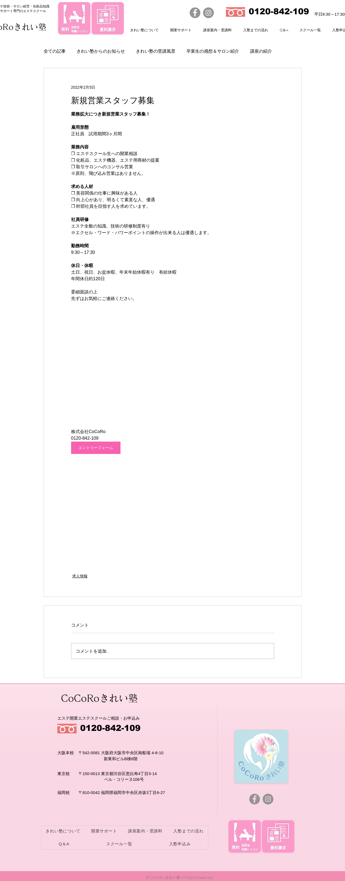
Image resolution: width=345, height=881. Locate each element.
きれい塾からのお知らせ (101, 51)
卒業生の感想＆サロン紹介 (212, 51)
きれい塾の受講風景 (155, 51)
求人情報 (80, 576)
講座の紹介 (261, 51)
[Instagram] (208, 12)
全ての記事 (55, 51)
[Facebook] (195, 12)
